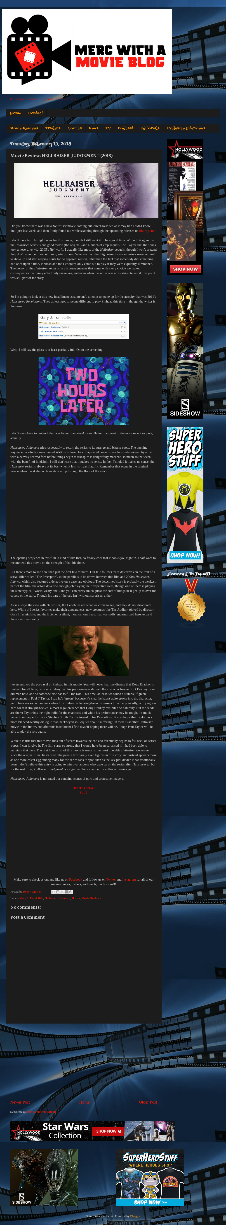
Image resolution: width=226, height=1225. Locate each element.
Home (15, 113)
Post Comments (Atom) (41, 1111)
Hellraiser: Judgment (57, 898)
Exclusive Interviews (186, 128)
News (94, 128)
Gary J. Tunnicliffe (31, 898)
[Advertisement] (83, 1061)
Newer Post (20, 1102)
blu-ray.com (147, 230)
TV (108, 128)
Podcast (125, 128)
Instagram (129, 879)
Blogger (135, 1216)
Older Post (148, 1102)
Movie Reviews (24, 128)
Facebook (75, 879)
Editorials (150, 128)
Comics (75, 128)
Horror (76, 898)
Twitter (111, 879)
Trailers (53, 128)
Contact (35, 113)
